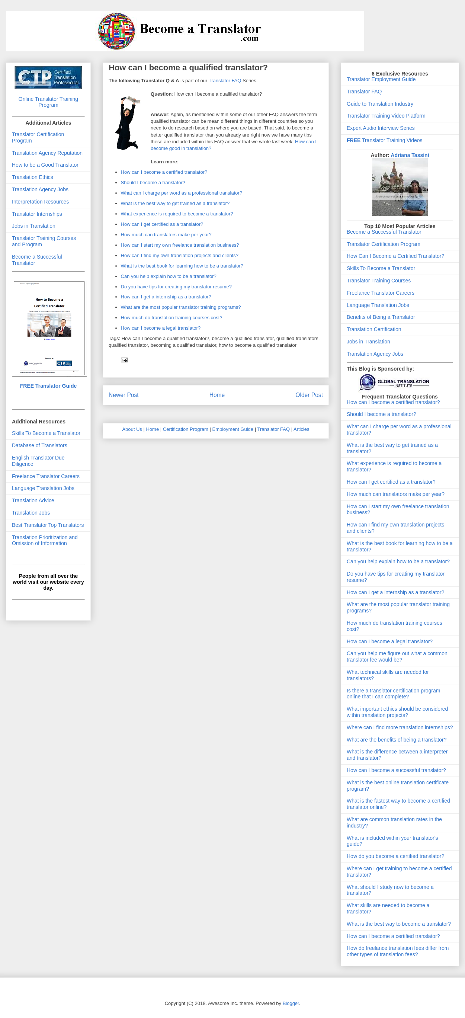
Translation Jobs (31, 513)
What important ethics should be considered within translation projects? (397, 712)
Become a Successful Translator (384, 232)
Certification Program (185, 429)
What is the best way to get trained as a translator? (175, 203)
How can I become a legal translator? (161, 328)
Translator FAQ (225, 80)
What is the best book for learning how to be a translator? (182, 266)
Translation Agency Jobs (40, 189)
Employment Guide (233, 429)
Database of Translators (39, 445)
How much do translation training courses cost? (171, 317)
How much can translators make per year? (166, 234)
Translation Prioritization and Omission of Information (45, 540)
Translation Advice (33, 500)
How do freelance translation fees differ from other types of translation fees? (398, 951)
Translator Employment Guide (381, 79)
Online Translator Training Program (48, 102)
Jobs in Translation (33, 226)
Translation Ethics (32, 177)
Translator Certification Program (383, 244)
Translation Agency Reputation (47, 153)
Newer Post (124, 395)
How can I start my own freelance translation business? (180, 245)
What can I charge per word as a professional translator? (182, 193)
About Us (132, 429)
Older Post (309, 395)
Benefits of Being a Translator (381, 317)
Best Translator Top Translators (48, 525)
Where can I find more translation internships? (400, 727)
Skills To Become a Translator (46, 433)
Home (217, 395)
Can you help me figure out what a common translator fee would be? (397, 656)
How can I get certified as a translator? (162, 224)
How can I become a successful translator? (396, 770)
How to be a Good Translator (45, 165)
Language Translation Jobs (43, 488)
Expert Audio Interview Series (381, 128)
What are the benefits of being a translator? (397, 740)
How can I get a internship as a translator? (166, 297)
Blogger (291, 1003)
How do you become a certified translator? (395, 856)
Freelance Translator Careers (46, 476)
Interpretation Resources (40, 202)
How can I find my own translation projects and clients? (180, 255)
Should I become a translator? (153, 182)
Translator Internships (37, 214)
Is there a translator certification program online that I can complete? (393, 694)
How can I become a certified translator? (164, 172)
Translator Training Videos (385, 140)
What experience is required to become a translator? (177, 214)
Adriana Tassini (410, 155)
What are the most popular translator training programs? (181, 307)
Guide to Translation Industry (380, 104)
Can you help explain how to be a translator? (169, 276)
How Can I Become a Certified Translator (394, 256)
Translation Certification (374, 329)
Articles (302, 429)
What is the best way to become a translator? (399, 924)
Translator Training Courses (379, 281)
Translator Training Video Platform (386, 116)
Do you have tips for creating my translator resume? (176, 286)
